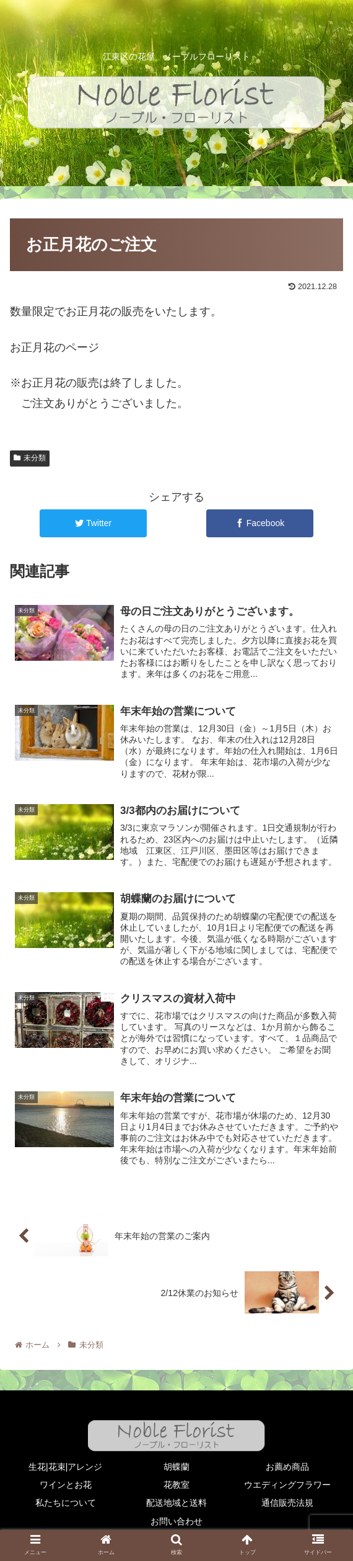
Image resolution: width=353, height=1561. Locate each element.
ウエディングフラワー (287, 1485)
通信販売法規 (287, 1503)
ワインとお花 (66, 1485)
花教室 (176, 1485)
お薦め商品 (287, 1467)
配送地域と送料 (176, 1503)
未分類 (30, 458)
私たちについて (65, 1503)
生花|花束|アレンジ (65, 1467)
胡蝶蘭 (176, 1467)
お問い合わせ (176, 1521)
